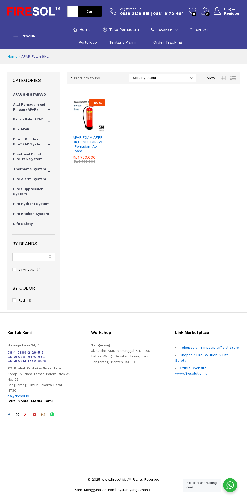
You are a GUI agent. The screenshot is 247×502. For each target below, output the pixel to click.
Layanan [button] (161, 30)
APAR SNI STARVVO (29, 94)
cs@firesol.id (131, 9)
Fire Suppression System (28, 191)
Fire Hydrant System (31, 204)
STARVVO (26, 269)
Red (21, 300)
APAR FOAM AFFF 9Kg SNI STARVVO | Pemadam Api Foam (88, 144)
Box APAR (21, 129)
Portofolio (88, 42)
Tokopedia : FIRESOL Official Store (209, 347)
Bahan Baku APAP (34, 120)
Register (232, 13)
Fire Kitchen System (31, 214)
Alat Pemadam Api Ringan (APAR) (34, 108)
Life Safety (23, 224)
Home (82, 29)
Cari (89, 11)
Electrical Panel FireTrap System (27, 156)
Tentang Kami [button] (122, 42)
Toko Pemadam (121, 29)
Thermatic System (34, 170)
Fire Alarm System (29, 179)
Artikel (199, 30)
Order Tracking (167, 42)
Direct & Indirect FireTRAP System (34, 143)
